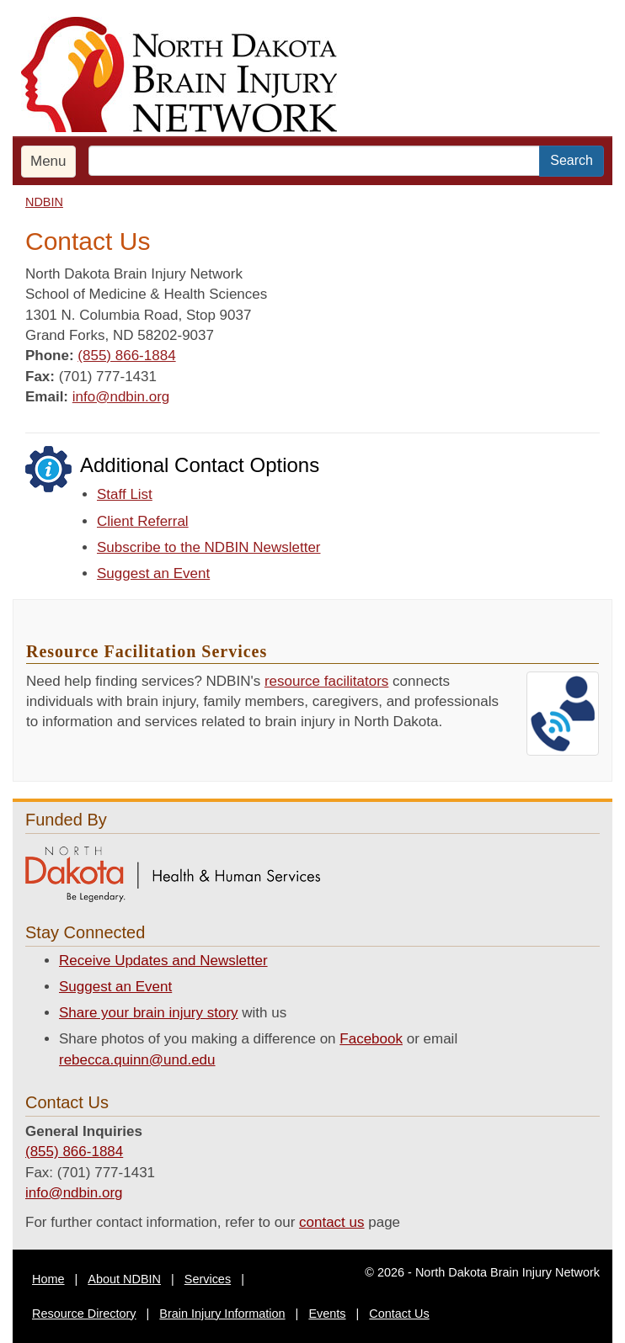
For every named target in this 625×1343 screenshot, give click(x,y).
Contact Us (399, 1313)
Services (207, 1279)
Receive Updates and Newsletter (163, 961)
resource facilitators (326, 681)
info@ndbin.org (121, 397)
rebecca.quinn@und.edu (137, 1060)
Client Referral (143, 521)
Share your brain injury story (148, 1013)
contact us (332, 1222)
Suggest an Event (153, 573)
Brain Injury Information (222, 1313)
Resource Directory (84, 1313)
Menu (48, 161)
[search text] (314, 161)
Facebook (371, 1039)
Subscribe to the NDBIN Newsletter (209, 547)
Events (326, 1313)
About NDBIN (124, 1279)
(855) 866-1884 (126, 356)
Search (571, 160)
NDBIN (44, 202)
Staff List (124, 494)
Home (48, 1279)
